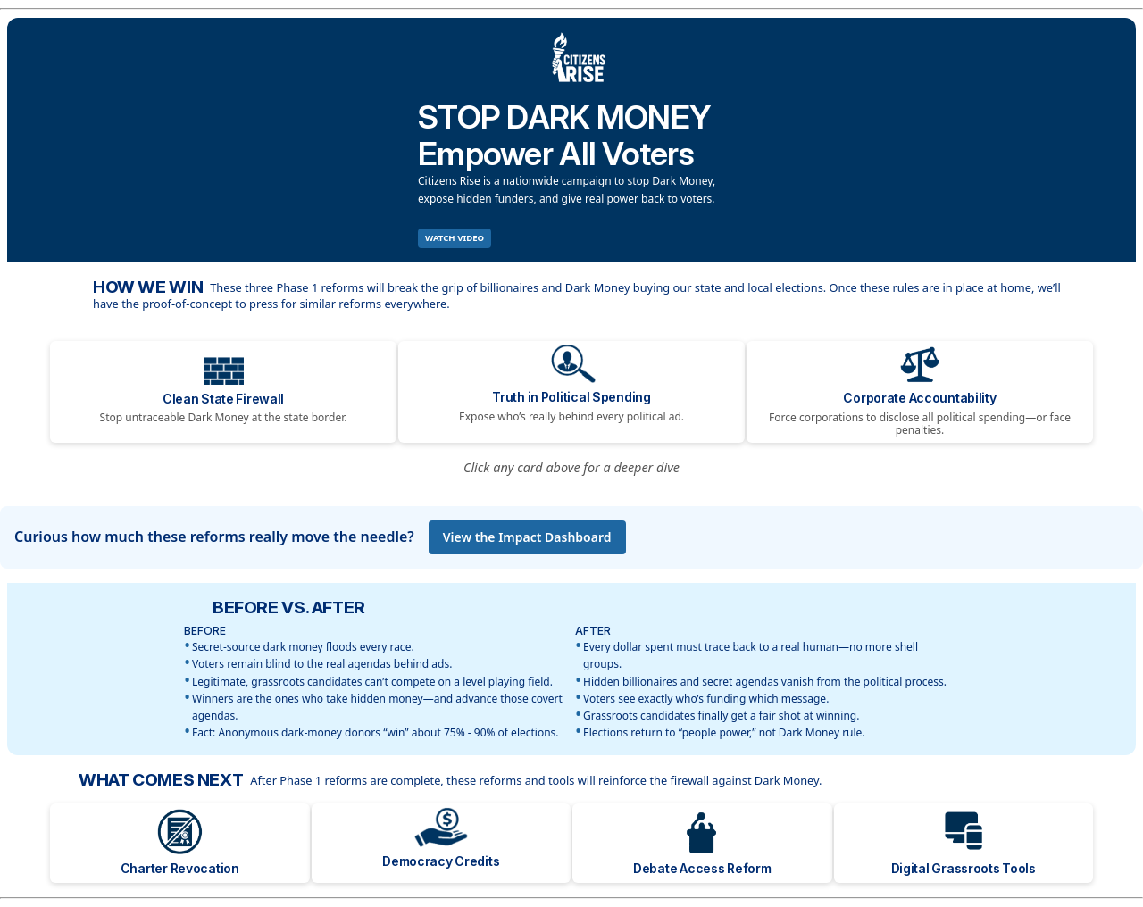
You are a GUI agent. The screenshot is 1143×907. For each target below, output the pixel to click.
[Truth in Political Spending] (571, 392)
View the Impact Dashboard (527, 536)
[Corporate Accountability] (920, 392)
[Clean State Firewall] (223, 392)
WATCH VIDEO (454, 238)
